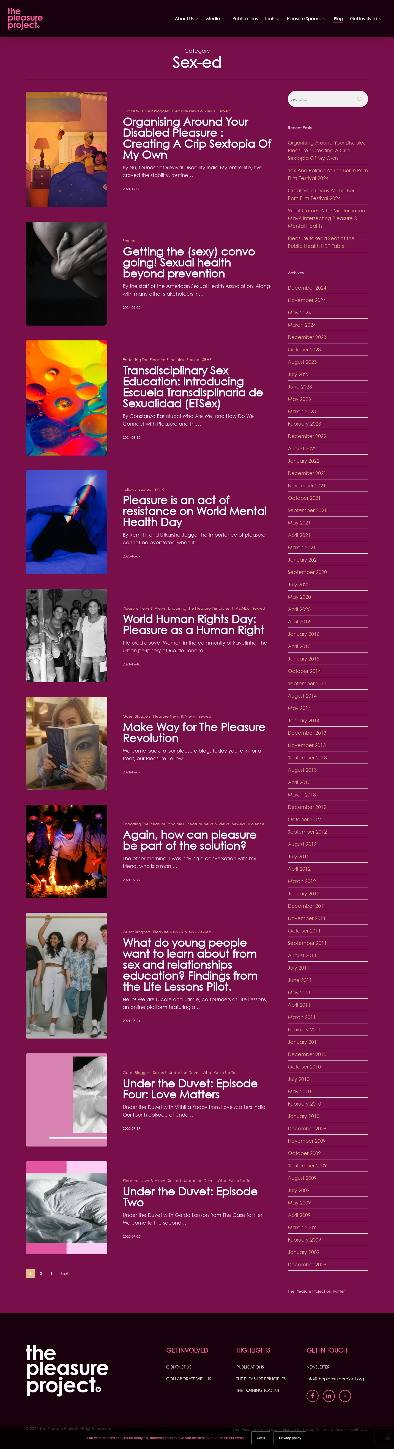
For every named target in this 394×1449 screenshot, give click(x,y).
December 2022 (307, 436)
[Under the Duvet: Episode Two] (66, 1223)
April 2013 (299, 782)
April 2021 (299, 535)
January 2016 (303, 634)
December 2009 (307, 1128)
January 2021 (303, 560)
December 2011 (307, 906)
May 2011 (299, 992)
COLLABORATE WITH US (188, 1378)
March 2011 (302, 1017)
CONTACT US (178, 1366)
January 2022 (303, 461)
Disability (131, 111)
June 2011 (300, 980)
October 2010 (304, 1067)
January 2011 (303, 1042)
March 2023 (302, 411)
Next (64, 1274)
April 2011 (299, 1005)
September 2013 (307, 757)
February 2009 (304, 1240)
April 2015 (299, 646)
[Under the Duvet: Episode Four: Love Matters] (66, 1115)
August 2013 (302, 770)
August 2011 (302, 955)
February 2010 (304, 1104)
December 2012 (307, 807)
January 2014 (303, 720)
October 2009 (304, 1153)
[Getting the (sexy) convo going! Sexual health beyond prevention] (66, 289)
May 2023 (299, 399)
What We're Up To (219, 1087)
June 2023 (300, 387)
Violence (256, 839)
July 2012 (299, 856)
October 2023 (304, 349)
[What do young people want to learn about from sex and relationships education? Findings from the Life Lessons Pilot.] (66, 991)
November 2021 (307, 485)
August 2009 (302, 1178)
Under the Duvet (184, 1087)
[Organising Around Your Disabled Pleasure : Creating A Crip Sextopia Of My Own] (66, 149)
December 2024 (307, 288)
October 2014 (304, 671)
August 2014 (302, 696)
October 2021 (304, 498)
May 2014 (299, 708)
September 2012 (307, 832)
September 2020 (307, 572)
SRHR (207, 374)
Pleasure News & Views (193, 111)
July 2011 (299, 968)
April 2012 (299, 869)
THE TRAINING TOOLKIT (257, 1390)
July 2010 (299, 1079)
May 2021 (299, 523)
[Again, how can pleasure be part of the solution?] (66, 866)
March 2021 (302, 547)
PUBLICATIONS (250, 1366)
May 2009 (299, 1203)
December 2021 (307, 473)
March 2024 (302, 325)
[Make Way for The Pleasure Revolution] (66, 758)
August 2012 (302, 844)
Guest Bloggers (155, 111)
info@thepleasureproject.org (335, 1378)
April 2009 (299, 1215)
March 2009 (302, 1227)
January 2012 (303, 893)
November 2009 (307, 1141)
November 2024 (307, 300)
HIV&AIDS (241, 623)
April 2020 (299, 609)
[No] (387, 1438)
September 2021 (307, 510)
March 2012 (302, 881)
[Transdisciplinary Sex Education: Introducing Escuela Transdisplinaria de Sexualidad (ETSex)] (66, 413)
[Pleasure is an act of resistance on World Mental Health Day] (66, 537)
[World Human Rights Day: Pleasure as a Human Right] (66, 650)
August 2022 (302, 448)
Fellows (129, 504)
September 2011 (307, 943)
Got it (261, 1438)
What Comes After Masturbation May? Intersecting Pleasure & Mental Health (326, 218)
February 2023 (304, 424)
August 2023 (302, 362)
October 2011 (304, 931)
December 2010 (307, 1054)
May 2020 (299, 597)
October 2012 (304, 819)
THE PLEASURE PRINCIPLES (261, 1378)
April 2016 (299, 621)
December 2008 (307, 1264)
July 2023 (299, 374)
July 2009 (299, 1190)
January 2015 (303, 659)
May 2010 (299, 1091)
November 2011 (307, 918)
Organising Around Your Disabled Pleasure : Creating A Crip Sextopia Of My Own (327, 150)
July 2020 (299, 584)
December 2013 (307, 733)
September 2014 (307, 683)
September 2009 (307, 1165)
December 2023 (307, 337)
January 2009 (303, 1252)
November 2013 (307, 745)
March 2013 (302, 795)
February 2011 (304, 1029)
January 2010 (303, 1116)
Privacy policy (290, 1438)
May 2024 (299, 312)
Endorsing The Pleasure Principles (153, 374)
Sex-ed (224, 111)
